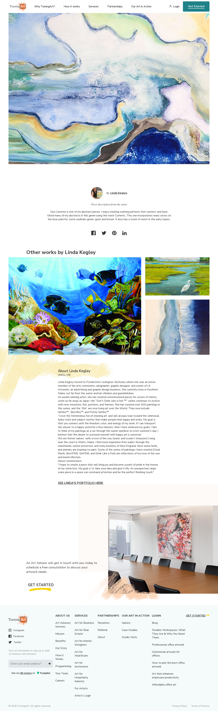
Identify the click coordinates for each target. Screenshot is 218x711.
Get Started (196, 6)
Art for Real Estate (82, 632)
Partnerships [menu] (115, 6)
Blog (155, 623)
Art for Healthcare (81, 654)
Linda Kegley (118, 193)
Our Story (61, 648)
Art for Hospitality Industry (81, 677)
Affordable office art (164, 685)
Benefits (60, 641)
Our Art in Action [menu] (141, 6)
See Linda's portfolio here (80, 483)
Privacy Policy (179, 706)
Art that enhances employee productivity (165, 675)
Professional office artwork (168, 645)
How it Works (59, 657)
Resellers (104, 623)
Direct (101, 637)
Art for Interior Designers (83, 643)
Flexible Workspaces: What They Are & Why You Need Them (168, 633)
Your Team (61, 673)
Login (176, 6)
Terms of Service (200, 706)
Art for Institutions (81, 664)
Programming (63, 666)
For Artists (81, 688)
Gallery (126, 623)
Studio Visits (129, 637)
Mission (59, 634)
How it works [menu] (72, 6)
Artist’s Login (83, 696)
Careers (60, 680)
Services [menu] (94, 6)
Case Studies (130, 630)
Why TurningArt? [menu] (44, 6)
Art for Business (84, 623)
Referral (102, 630)
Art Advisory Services (63, 625)
